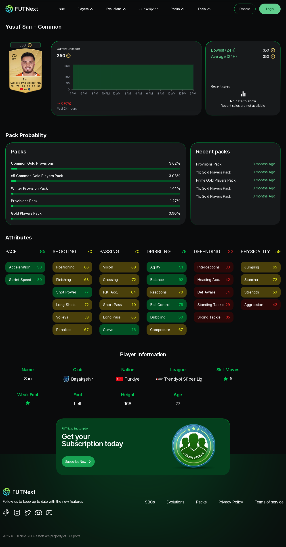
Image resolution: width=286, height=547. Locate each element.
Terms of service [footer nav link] (268, 502)
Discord (245, 9)
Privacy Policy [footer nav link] (230, 502)
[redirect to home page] (21, 9)
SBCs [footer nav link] (150, 502)
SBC (62, 9)
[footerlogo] (45, 492)
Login (269, 9)
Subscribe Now (78, 461)
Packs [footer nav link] (201, 502)
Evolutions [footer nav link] (175, 502)
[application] (126, 80)
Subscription (148, 9)
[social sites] (6, 512)
